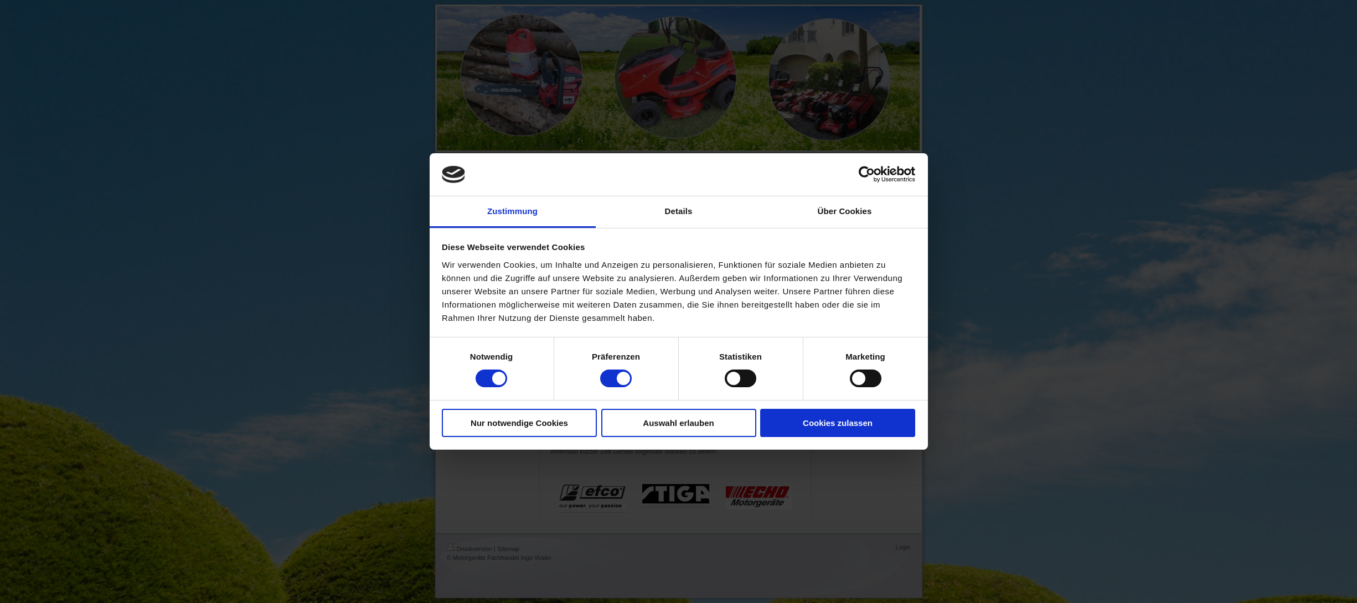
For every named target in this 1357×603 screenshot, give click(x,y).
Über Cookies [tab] (845, 211)
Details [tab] (679, 211)
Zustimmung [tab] (512, 211)
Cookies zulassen (838, 423)
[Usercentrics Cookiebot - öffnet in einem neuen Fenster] (866, 174)
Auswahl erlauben (678, 423)
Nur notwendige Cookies (519, 423)
